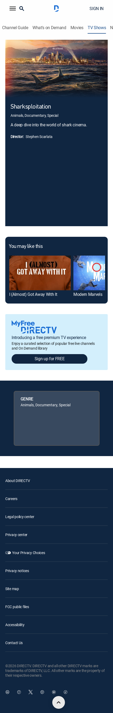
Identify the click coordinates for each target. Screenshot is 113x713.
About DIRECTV (17, 480)
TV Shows (97, 27)
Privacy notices (17, 570)
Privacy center (16, 534)
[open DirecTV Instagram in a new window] (42, 692)
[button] (13, 8)
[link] (40, 273)
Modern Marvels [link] (87, 294)
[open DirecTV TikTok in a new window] (65, 692)
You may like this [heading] (26, 246)
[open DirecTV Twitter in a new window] (31, 692)
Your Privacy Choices (28, 552)
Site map (12, 588)
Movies (76, 27)
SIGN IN (96, 8)
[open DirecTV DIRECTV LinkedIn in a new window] (7, 692)
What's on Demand (49, 27)
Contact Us (14, 642)
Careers (11, 498)
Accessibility (14, 624)
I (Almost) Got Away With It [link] (33, 294)
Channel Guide (15, 27)
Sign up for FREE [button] (50, 359)
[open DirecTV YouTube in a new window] (54, 692)
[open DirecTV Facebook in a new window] (19, 692)
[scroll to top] (58, 702)
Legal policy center (19, 516)
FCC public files (17, 606)
